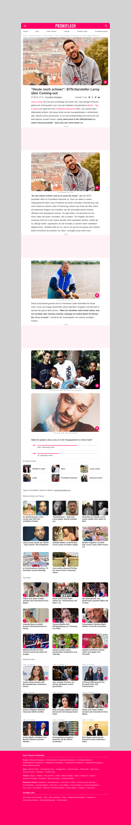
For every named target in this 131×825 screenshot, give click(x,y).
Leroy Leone (36, 102)
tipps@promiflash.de (62, 490)
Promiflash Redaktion (53, 97)
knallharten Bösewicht (66, 109)
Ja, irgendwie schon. (45, 455)
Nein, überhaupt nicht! (46, 447)
